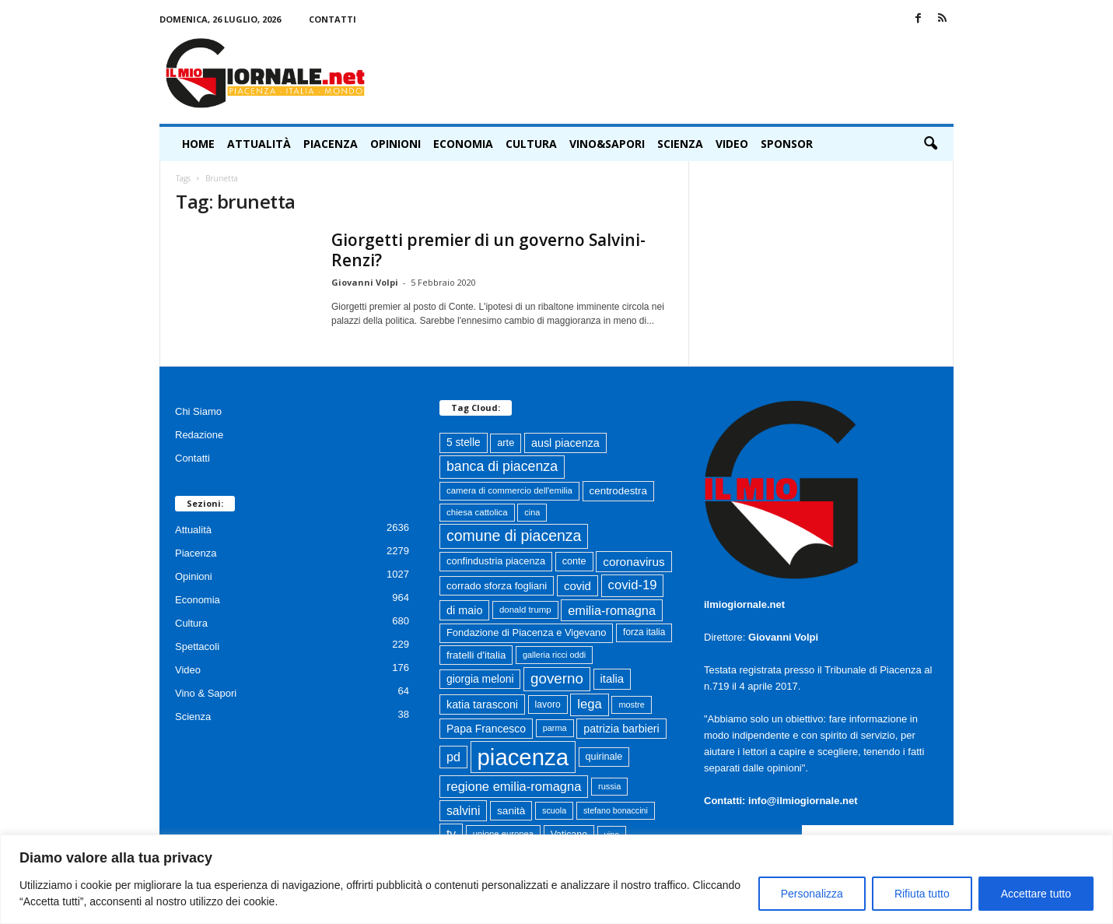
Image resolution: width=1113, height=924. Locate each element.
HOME (198, 143)
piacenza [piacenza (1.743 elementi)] (523, 757)
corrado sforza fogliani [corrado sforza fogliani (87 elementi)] (496, 586)
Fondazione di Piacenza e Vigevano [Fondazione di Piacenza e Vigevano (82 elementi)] (526, 632)
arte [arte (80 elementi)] (505, 442)
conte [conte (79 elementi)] (574, 561)
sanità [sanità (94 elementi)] (511, 811)
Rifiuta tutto (922, 893)
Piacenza (330, 143)
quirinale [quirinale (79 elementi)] (604, 756)
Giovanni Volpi (364, 282)
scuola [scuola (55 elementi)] (554, 810)
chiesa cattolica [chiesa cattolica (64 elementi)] (477, 512)
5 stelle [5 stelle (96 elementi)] (463, 442)
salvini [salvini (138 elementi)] (463, 810)
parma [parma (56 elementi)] (555, 728)
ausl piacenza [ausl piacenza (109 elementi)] (565, 443)
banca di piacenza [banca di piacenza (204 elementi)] (502, 466)
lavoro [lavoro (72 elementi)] (548, 704)
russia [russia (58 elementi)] (609, 786)
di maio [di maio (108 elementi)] (464, 610)
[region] (556, 879)
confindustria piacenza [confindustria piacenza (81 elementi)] (495, 561)
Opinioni (395, 143)
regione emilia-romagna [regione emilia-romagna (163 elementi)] (513, 786)
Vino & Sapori (205, 693)
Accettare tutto (1036, 893)
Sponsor (787, 143)
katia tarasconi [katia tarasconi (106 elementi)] (482, 704)
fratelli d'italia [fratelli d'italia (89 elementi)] (476, 655)
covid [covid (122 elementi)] (577, 585)
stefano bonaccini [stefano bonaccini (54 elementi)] (615, 810)
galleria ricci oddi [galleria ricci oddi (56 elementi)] (554, 654)
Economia (463, 143)
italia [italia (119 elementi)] (612, 679)
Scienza (680, 143)
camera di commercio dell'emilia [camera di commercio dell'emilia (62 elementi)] (509, 490)
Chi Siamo (198, 411)
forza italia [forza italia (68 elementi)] (644, 632)
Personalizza (812, 893)
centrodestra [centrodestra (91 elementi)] (618, 491)
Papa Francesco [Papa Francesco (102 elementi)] (486, 728)
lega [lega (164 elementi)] (589, 704)
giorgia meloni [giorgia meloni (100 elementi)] (479, 679)
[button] (930, 144)
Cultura (531, 143)
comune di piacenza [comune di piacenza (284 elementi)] (513, 535)
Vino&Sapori (607, 143)
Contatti (332, 19)
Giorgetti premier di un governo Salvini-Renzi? (488, 250)
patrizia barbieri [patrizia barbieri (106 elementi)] (621, 728)
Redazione (199, 435)
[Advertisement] (670, 73)
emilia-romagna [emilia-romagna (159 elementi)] (612, 610)
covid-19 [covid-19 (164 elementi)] (632, 585)
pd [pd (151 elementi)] (453, 757)
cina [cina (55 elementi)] (532, 512)
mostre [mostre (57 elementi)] (631, 704)
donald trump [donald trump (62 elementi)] (525, 609)
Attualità (259, 143)
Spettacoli (197, 646)
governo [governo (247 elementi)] (556, 678)
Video (732, 143)
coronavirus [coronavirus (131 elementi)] (633, 561)
